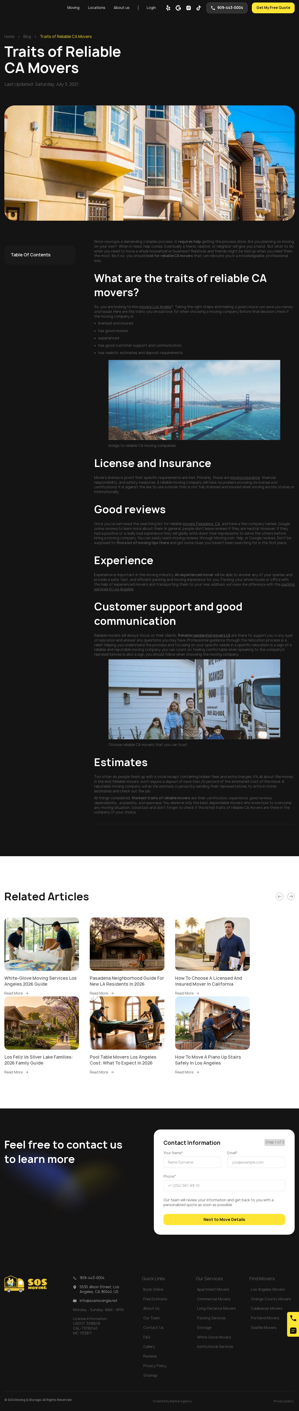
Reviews (150, 1356)
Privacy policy (284, 1401)
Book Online (153, 1289)
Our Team (151, 1318)
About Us (151, 1308)
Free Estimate (155, 1299)
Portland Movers (265, 1318)
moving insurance (245, 477)
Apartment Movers (213, 1289)
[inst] (188, 8)
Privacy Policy (155, 1365)
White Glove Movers (214, 1337)
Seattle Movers (264, 1327)
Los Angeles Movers (268, 1289)
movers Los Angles (155, 306)
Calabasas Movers (267, 1308)
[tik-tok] (198, 8)
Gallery (149, 1346)
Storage (204, 1327)
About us (122, 7)
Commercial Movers (214, 1299)
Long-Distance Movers (216, 1308)
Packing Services (211, 1318)
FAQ (146, 1337)
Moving (73, 7)
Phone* (169, 1176)
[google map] (178, 8)
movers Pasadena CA (201, 523)
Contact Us (153, 1327)
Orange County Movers (271, 1299)
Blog (27, 36)
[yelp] (168, 8)
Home (9, 36)
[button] (73, 8)
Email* (232, 1153)
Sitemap (150, 1375)
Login (151, 7)
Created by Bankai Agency (172, 1401)
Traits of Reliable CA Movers (66, 36)
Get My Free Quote (273, 7)
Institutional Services (215, 1346)
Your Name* (173, 1153)
